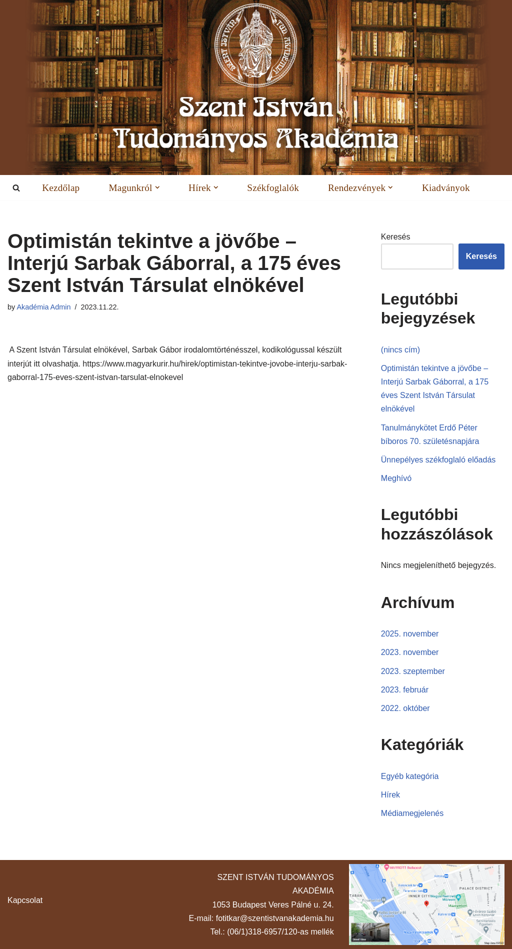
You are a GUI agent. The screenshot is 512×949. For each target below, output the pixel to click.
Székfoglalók (273, 187)
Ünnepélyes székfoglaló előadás (438, 460)
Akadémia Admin (43, 307)
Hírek (390, 794)
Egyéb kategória (410, 776)
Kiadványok (446, 187)
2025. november (410, 634)
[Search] (16, 188)
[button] (157, 187)
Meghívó (396, 478)
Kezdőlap (61, 187)
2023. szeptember (413, 671)
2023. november (410, 652)
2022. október (405, 708)
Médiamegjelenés (412, 813)
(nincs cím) (400, 350)
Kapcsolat (25, 900)
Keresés (395, 236)
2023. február (404, 690)
